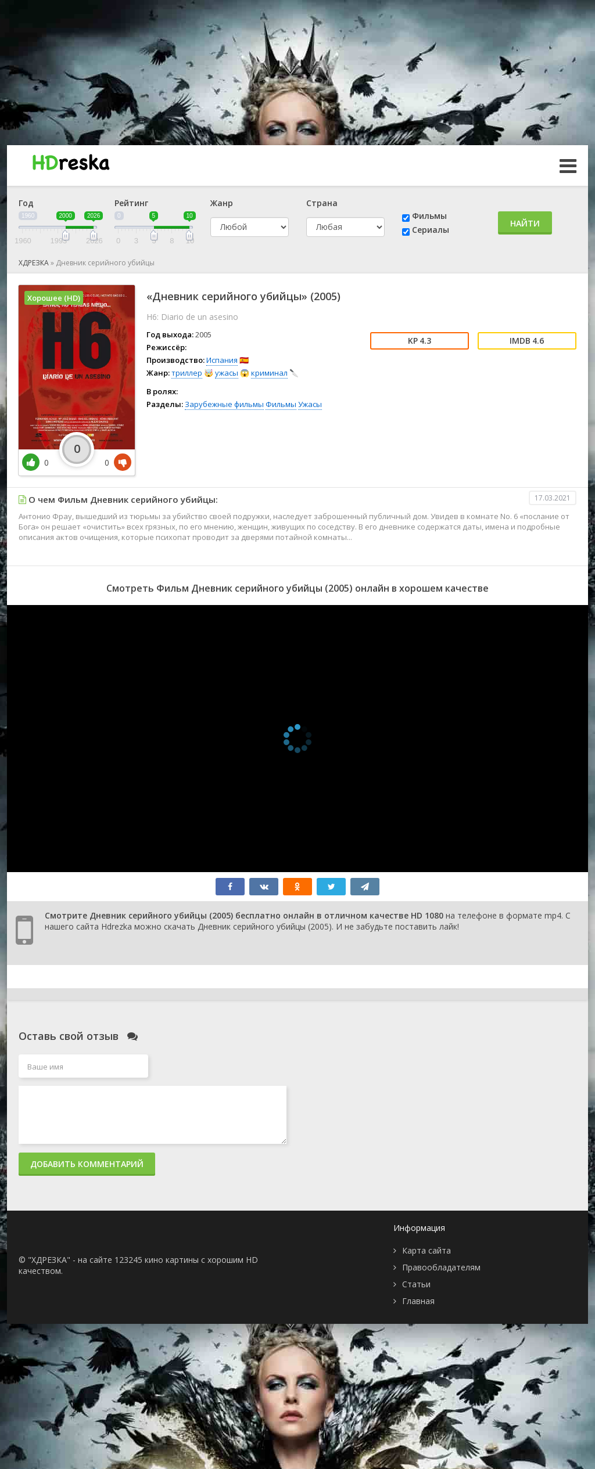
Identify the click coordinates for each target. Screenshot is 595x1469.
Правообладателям (441, 1267)
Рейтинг (131, 202)
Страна (322, 202)
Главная (418, 1300)
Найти (525, 223)
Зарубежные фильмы (224, 404)
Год (26, 202)
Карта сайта (426, 1250)
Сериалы (430, 229)
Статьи (416, 1284)
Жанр (221, 202)
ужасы (226, 373)
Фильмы (429, 215)
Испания (222, 360)
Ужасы (310, 404)
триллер (186, 373)
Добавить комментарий (87, 1163)
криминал (269, 373)
